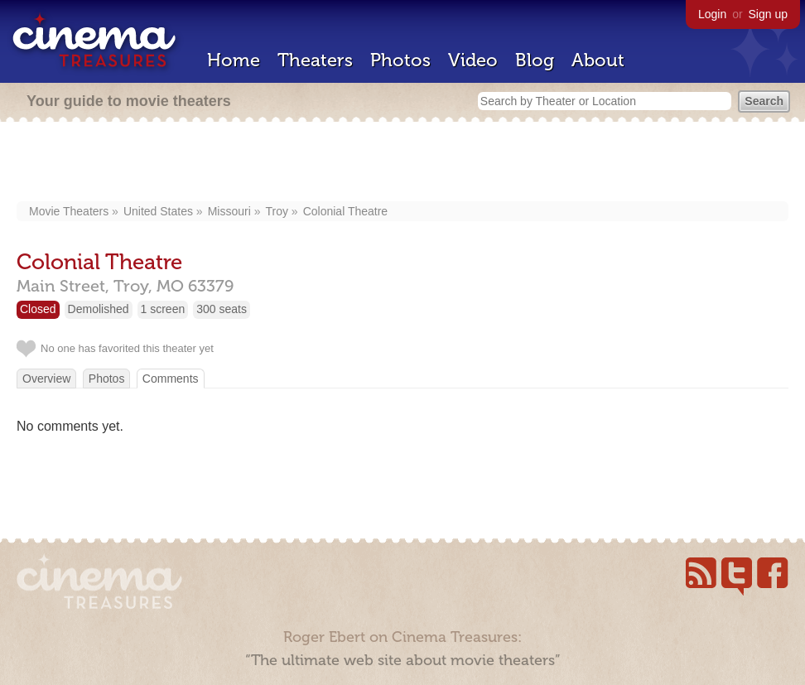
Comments (170, 378)
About (597, 60)
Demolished (98, 309)
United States (158, 211)
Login (712, 14)
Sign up (768, 14)
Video (473, 60)
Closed (38, 309)
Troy (276, 211)
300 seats (221, 309)
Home (233, 60)
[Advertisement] (402, 163)
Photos (400, 60)
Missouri (229, 211)
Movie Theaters (68, 211)
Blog (534, 60)
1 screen (163, 309)
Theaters (315, 60)
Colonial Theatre (345, 211)
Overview (46, 378)
